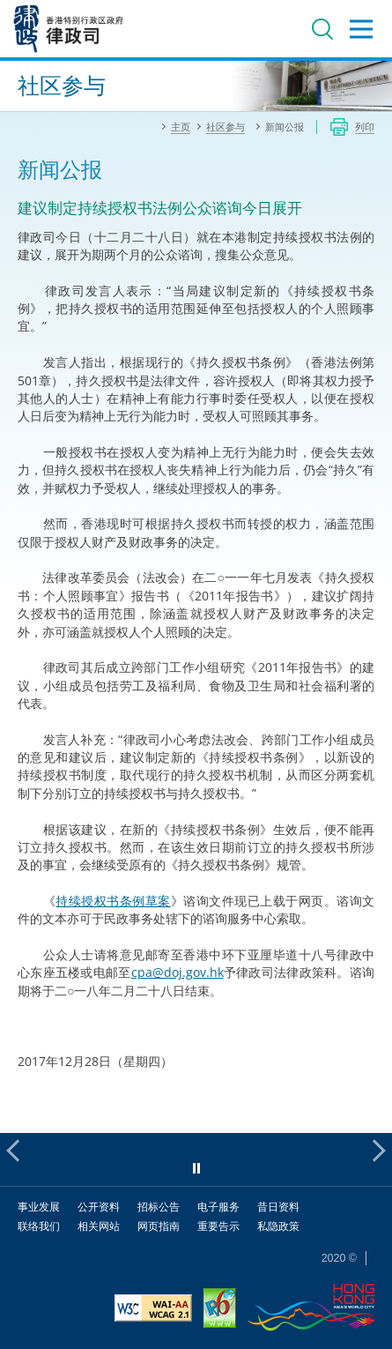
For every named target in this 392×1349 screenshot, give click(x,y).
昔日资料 (278, 1206)
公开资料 (99, 1206)
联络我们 (39, 1226)
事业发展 (39, 1206)
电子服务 (218, 1206)
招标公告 (158, 1206)
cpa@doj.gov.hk (177, 972)
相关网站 (99, 1226)
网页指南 (158, 1226)
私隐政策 (278, 1226)
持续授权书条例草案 (112, 900)
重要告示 (218, 1226)
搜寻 (322, 29)
